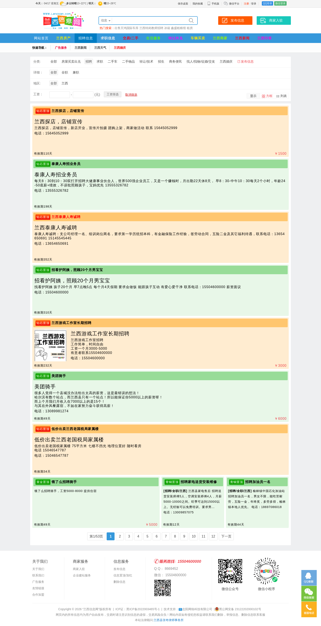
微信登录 (280, 3)
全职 (65, 72)
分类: (37, 61)
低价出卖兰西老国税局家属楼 (75, 429)
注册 (246, 3)
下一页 (226, 536)
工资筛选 (113, 94)
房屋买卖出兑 (71, 61)
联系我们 (38, 575)
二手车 (112, 61)
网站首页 (41, 38)
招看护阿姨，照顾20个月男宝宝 (77, 270)
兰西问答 (264, 38)
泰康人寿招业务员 (66, 164)
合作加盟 (38, 594)
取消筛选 (131, 94)
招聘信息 (85, 38)
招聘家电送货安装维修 (199, 482)
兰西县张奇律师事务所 (169, 620)
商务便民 (175, 61)
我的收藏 (198, 3)
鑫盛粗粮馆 (178, 28)
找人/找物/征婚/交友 (201, 61)
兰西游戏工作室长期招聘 (71, 323)
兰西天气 (100, 47)
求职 (100, 61)
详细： (38, 72)
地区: (37, 83)
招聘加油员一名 (258, 482)
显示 (253, 96)
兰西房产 (63, 38)
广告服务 (61, 47)
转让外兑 (175, 38)
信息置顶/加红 (122, 575)
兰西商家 (220, 38)
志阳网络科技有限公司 (195, 609)
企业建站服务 (82, 575)
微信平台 (234, 3)
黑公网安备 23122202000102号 (238, 609)
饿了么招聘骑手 (64, 482)
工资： (38, 94)
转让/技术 (146, 61)
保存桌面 (183, 3)
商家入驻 (79, 569)
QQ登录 (267, 3)
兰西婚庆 (120, 47)
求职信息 (108, 38)
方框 (269, 96)
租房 (190, 28)
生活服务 (153, 38)
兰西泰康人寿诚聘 (66, 217)
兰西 (65, 83)
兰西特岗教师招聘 (151, 28)
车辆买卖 (198, 38)
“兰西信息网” (90, 609)
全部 (53, 61)
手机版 (213, 3)
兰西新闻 (242, 38)
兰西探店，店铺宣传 (68, 111)
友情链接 (38, 588)
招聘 (88, 61)
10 (194, 536)
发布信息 (247, 61)
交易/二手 (130, 38)
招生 (161, 61)
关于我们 (38, 569)
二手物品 (128, 61)
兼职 (76, 72)
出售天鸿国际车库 (126, 28)
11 (203, 536)
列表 (283, 96)
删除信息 (119, 581)
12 (213, 536)
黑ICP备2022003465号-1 (143, 609)
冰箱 (167, 28)
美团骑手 (59, 376)
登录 (253, 3)
